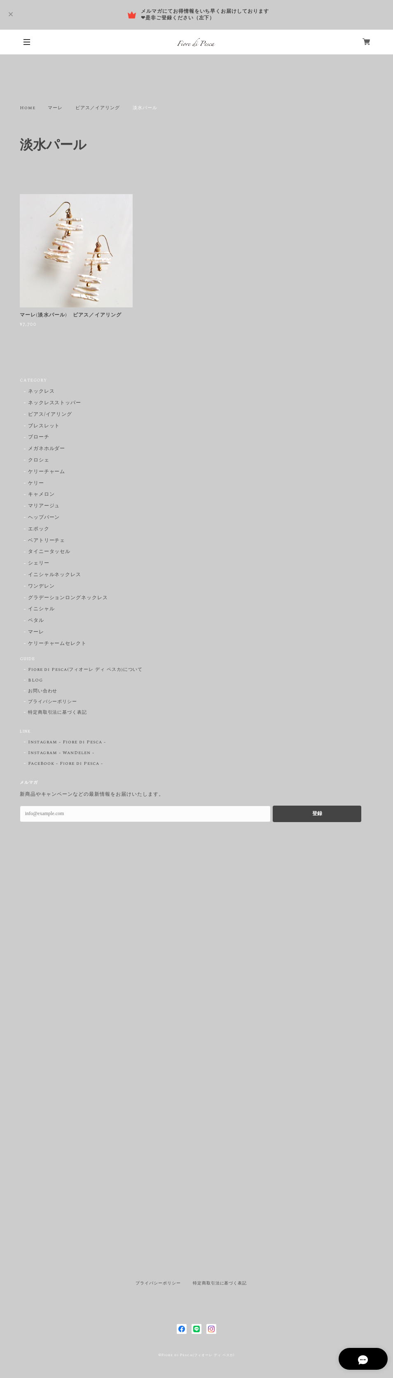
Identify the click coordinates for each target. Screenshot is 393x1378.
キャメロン (41, 494)
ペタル (36, 620)
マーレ (55, 108)
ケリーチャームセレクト (57, 643)
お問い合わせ (43, 691)
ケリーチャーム (47, 472)
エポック (38, 529)
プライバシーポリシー (52, 701)
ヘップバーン (44, 517)
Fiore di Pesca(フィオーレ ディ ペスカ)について (85, 669)
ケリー (36, 483)
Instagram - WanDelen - (61, 753)
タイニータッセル (49, 551)
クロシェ (38, 460)
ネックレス (41, 391)
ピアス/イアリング (50, 414)
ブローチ (38, 437)
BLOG (35, 680)
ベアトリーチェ (47, 540)
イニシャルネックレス (55, 575)
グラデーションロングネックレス (68, 598)
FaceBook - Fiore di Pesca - (65, 763)
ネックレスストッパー (55, 403)
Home (27, 108)
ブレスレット (44, 426)
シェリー (38, 563)
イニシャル (41, 609)
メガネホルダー (47, 448)
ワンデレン (41, 586)
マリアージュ (44, 506)
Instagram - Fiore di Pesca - (67, 742)
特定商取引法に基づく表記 (57, 712)
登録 (317, 813)
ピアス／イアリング (97, 108)
